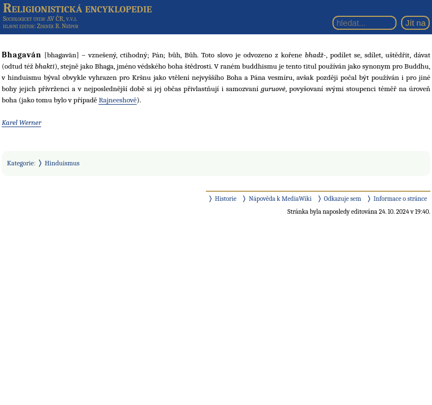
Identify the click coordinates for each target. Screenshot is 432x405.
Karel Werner (21, 122)
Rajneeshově (117, 100)
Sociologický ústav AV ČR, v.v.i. (40, 18)
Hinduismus (62, 163)
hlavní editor (18, 26)
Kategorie (20, 163)
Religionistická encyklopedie (77, 8)
